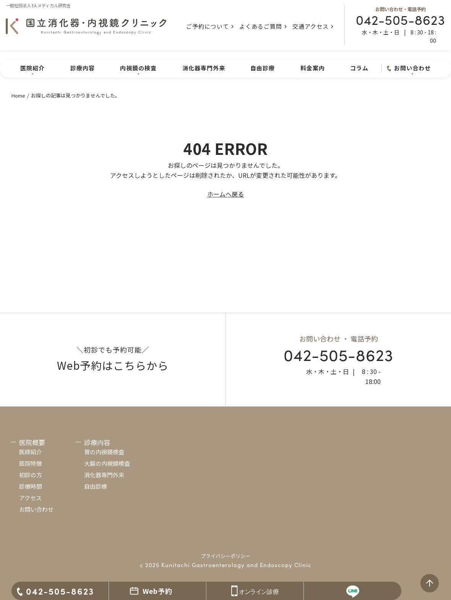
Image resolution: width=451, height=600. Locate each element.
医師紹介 (30, 452)
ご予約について (207, 26)
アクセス (30, 498)
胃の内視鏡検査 (104, 452)
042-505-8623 (400, 19)
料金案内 (312, 68)
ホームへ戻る (225, 193)
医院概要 (32, 442)
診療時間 (30, 486)
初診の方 (30, 475)
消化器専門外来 (203, 68)
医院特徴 (30, 463)
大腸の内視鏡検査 (107, 463)
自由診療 (262, 68)
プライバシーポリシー (225, 555)
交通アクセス (310, 26)
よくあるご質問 (260, 26)
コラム (359, 68)
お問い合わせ (36, 509)
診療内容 (82, 68)
